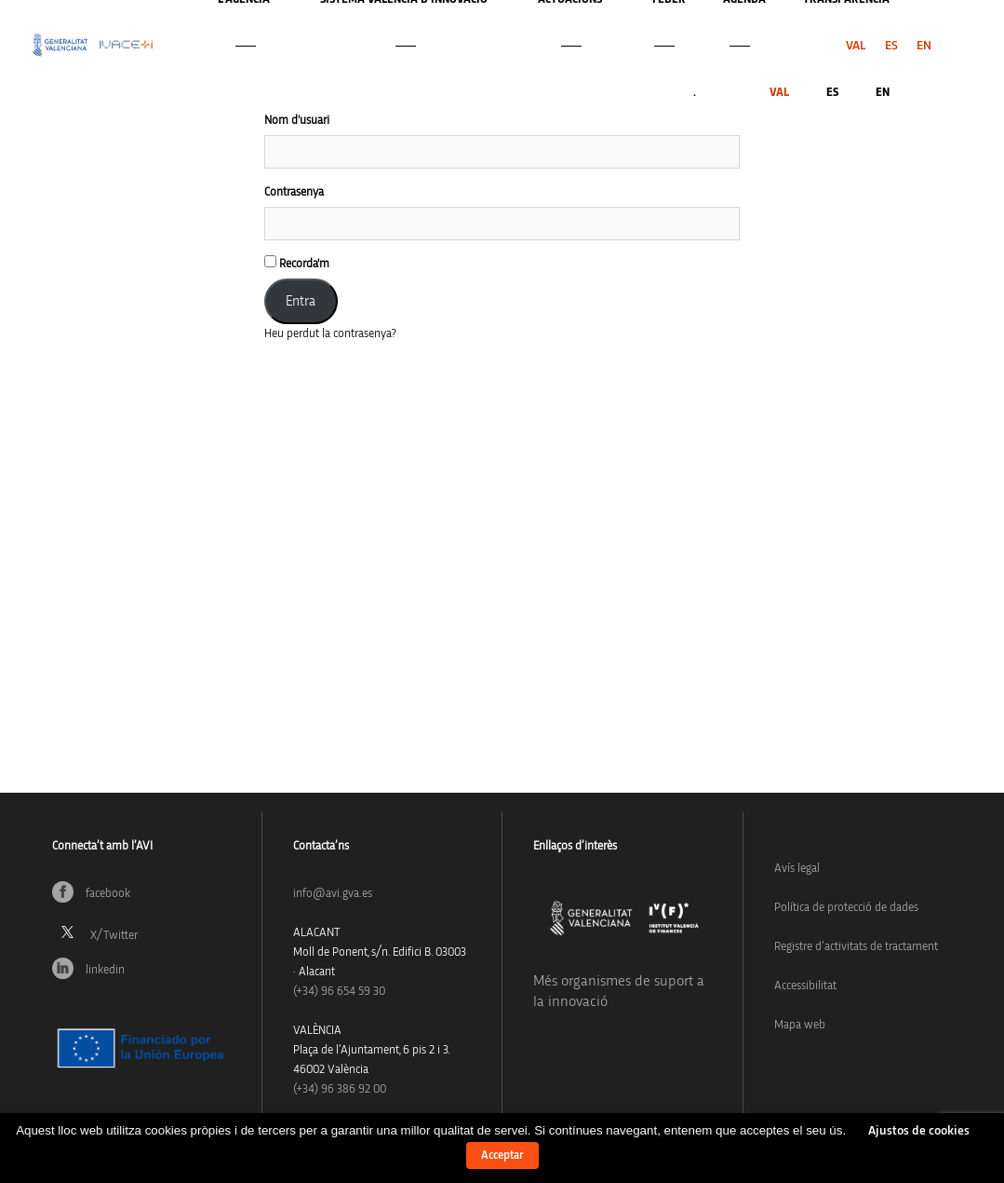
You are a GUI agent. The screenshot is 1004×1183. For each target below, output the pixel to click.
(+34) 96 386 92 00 (339, 1089)
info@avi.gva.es (332, 894)
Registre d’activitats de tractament (856, 947)
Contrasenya (294, 192)
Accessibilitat (805, 986)
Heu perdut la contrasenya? (330, 334)
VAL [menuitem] (856, 45)
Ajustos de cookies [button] (919, 1130)
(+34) (339, 992)
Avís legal (797, 869)
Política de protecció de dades (846, 908)
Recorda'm (296, 262)
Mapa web (799, 1025)
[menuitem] (856, 46)
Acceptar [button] (502, 1155)
